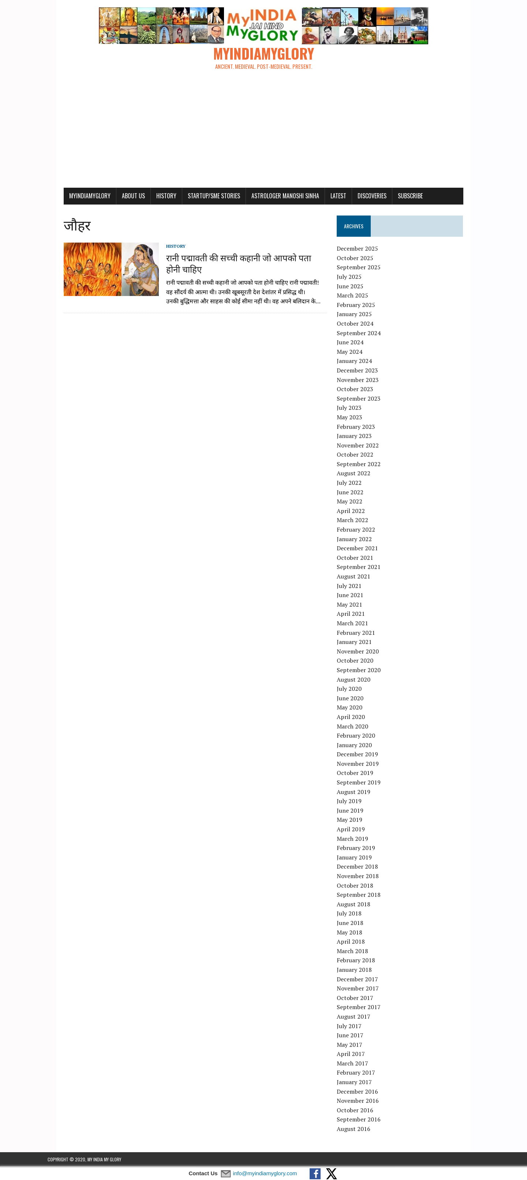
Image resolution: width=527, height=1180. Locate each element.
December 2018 (363, 868)
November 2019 (364, 765)
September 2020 (364, 671)
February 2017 (362, 1074)
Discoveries (355, 196)
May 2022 (355, 502)
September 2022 (364, 465)
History (150, 196)
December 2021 (363, 549)
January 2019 (360, 858)
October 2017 (361, 999)
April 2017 (357, 1055)
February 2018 (362, 961)
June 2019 (356, 812)
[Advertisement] (263, 134)
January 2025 (360, 315)
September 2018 (364, 896)
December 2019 (363, 755)
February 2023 (362, 427)
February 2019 (362, 849)
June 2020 (356, 699)
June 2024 (356, 343)
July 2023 (355, 409)
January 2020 (360, 746)
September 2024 (364, 334)
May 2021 (355, 606)
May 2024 (355, 353)
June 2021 (356, 596)
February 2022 (362, 531)
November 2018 (364, 877)
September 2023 (364, 400)
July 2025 (355, 278)
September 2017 (364, 1008)
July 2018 (355, 914)
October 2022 (361, 456)
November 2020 (364, 652)
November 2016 (364, 1102)
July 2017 (355, 1027)
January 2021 (360, 643)
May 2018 (355, 933)
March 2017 (358, 1064)
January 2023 (360, 437)
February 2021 (362, 634)
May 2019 (355, 821)
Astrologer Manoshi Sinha (269, 196)
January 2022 (360, 540)
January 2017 (360, 1083)
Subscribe (394, 196)
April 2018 (357, 943)
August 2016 (359, 1130)
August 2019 (359, 793)
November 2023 (364, 381)
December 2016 (363, 1093)
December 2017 (363, 980)
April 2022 (357, 512)
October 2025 (361, 259)
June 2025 (356, 287)
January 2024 (360, 362)
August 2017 (359, 1018)
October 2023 (361, 390)
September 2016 (364, 1120)
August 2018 (359, 905)
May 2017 (355, 1046)
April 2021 (357, 615)
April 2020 (357, 718)
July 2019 (355, 802)
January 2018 (360, 971)
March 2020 (358, 727)
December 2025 (363, 250)
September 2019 (364, 783)
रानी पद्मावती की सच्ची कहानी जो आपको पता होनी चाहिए (230, 264)
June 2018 (356, 924)
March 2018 (358, 952)
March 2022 (358, 521)
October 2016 (361, 1111)
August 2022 (359, 474)
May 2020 (355, 708)
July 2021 (355, 587)
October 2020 (361, 662)
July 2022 (355, 484)
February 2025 (362, 306)
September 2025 (364, 268)
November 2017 (364, 989)
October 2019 (361, 774)
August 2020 (359, 680)
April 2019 (357, 830)
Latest (322, 196)
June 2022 (356, 493)
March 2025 (358, 296)
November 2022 (364, 446)
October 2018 (361, 887)
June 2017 (356, 1036)
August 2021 (359, 577)
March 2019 (358, 840)
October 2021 (361, 559)
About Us (117, 196)
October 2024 (361, 325)
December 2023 (363, 371)
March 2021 (358, 624)
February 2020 (362, 737)
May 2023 (355, 418)
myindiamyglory (73, 196)
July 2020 (355, 690)
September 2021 (364, 568)
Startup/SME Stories (198, 196)
